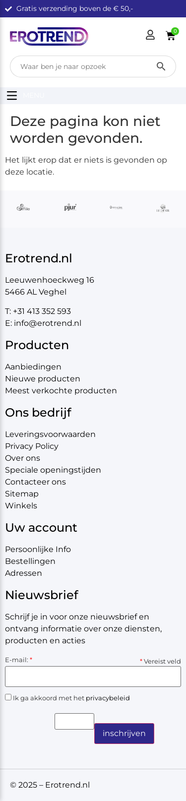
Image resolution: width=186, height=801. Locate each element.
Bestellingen (30, 561)
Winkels (21, 505)
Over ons (22, 458)
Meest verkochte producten (61, 390)
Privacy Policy (32, 446)
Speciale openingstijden (53, 470)
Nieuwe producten (42, 378)
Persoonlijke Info (38, 549)
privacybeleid (108, 698)
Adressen (23, 573)
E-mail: (18, 660)
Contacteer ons (35, 482)
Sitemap (22, 493)
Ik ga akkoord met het (67, 697)
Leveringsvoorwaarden (50, 434)
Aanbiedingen (33, 366)
